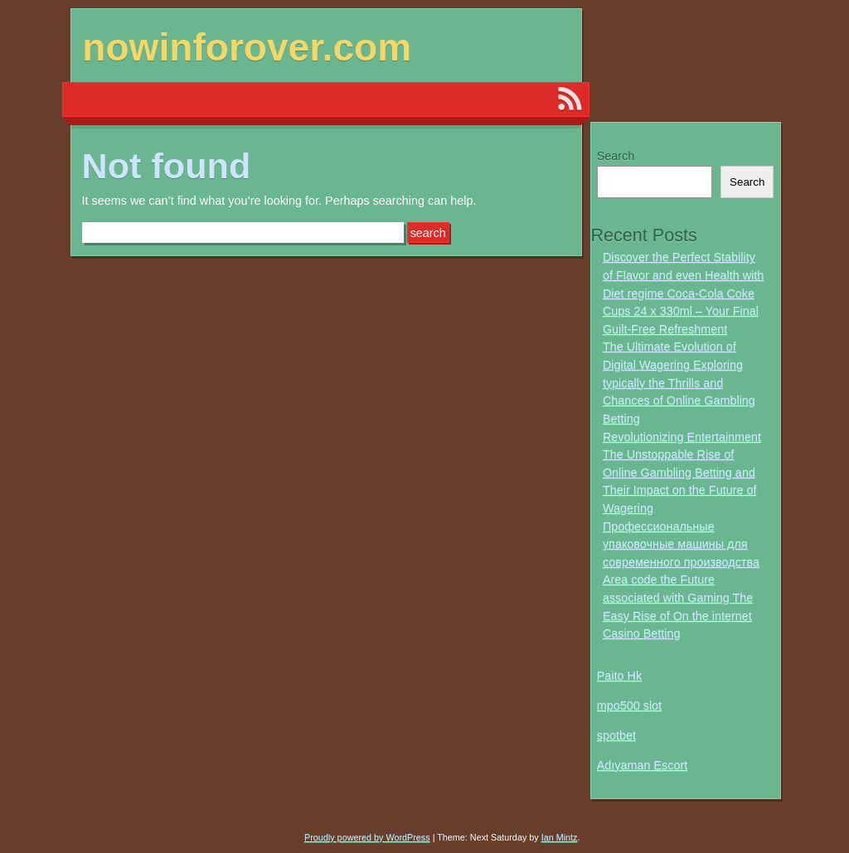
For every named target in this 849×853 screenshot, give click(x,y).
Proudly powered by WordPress (367, 837)
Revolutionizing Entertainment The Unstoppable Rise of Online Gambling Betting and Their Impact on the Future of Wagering (682, 472)
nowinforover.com (246, 47)
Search (616, 155)
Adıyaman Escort (642, 765)
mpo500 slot (629, 705)
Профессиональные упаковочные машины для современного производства (681, 544)
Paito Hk (619, 675)
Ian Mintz (559, 837)
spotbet (616, 735)
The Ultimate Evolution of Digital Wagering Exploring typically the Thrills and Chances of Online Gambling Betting (679, 382)
